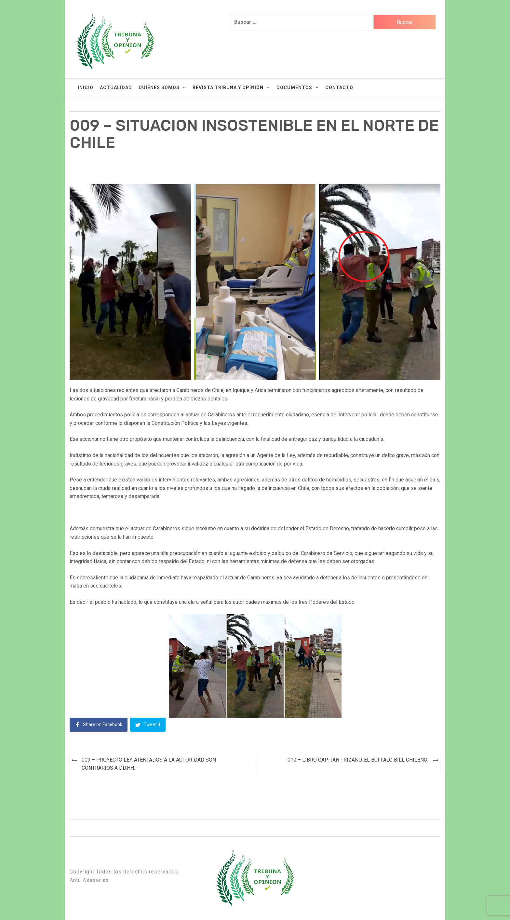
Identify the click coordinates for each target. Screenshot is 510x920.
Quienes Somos (162, 87)
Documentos (297, 87)
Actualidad (116, 87)
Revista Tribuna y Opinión (231, 87)
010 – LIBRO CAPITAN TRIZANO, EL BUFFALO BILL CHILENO (357, 760)
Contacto (339, 87)
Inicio (85, 87)
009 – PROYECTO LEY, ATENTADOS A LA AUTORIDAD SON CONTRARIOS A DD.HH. (149, 764)
